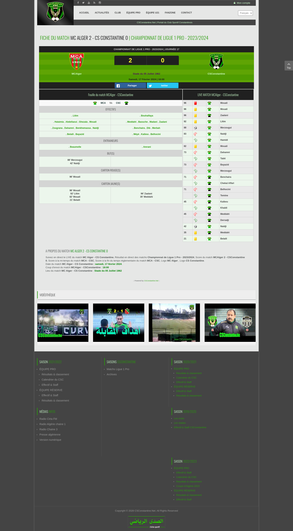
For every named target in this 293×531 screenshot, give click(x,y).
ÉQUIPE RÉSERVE (50, 390)
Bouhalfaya (147, 115)
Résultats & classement (55, 374)
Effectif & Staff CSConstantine (190, 427)
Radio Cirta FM (48, 418)
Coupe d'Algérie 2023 (188, 486)
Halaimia (59, 122)
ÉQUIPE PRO (47, 369)
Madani (153, 122)
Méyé (136, 134)
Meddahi (131, 122)
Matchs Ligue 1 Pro (118, 369)
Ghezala (83, 122)
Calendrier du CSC (53, 379)
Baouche (143, 122)
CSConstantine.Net (151, 281)
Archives (112, 374)
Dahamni (69, 128)
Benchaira (139, 128)
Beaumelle (75, 147)
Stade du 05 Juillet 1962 (146, 73)
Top (289, 65)
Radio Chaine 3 (48, 429)
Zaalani (163, 122)
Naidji (96, 128)
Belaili (70, 134)
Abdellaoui (72, 122)
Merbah (156, 128)
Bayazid (79, 134)
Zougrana (57, 128)
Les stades (180, 422)
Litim (75, 115)
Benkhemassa (83, 128)
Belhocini (155, 134)
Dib (148, 128)
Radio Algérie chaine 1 (52, 424)
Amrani (147, 147)
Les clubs (179, 418)
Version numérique (50, 439)
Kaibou (145, 134)
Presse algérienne (50, 434)
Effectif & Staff (50, 384)
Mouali (92, 122)
